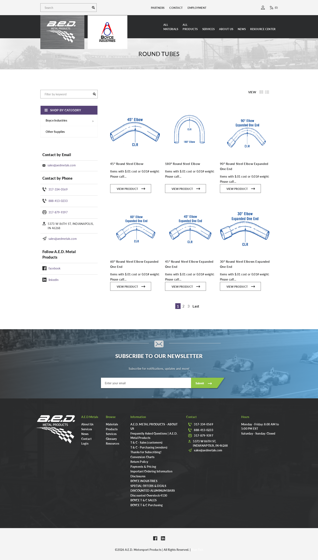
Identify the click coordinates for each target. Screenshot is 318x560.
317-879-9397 (58, 212)
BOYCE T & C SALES (143, 500)
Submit (200, 383)
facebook (55, 268)
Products (112, 429)
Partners (157, 7)
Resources (112, 443)
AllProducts (190, 27)
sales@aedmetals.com (62, 165)
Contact (176, 7)
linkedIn (54, 280)
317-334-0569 (58, 189)
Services (208, 29)
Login (84, 443)
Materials (112, 424)
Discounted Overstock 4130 (148, 495)
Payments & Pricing (143, 466)
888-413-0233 (58, 201)
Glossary (111, 439)
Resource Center (262, 29)
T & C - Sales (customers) (146, 442)
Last (195, 306)
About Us (226, 29)
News (242, 29)
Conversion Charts (142, 457)
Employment (197, 7)
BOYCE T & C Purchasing (146, 505)
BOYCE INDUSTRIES (143, 481)
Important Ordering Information (151, 471)
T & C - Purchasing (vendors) (148, 447)
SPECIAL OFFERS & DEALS (148, 486)
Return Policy (139, 462)
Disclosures (138, 476)
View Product (131, 188)
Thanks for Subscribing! (145, 452)
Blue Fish (197, 550)
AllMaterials (170, 27)
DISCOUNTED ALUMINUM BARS (152, 490)
